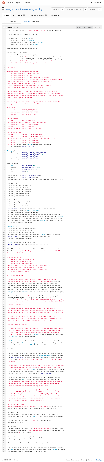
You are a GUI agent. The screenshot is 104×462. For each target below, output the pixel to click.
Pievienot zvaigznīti (74, 9)
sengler (10, 9)
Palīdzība (27, 2)
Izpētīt (18, 2)
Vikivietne (55, 15)
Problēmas (19, 15)
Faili (6, 15)
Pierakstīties (96, 2)
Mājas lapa (98, 460)
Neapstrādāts (88, 27)
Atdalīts (93, 9)
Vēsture (79, 27)
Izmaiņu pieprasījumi (38, 15)
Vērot (56, 9)
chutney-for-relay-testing (29, 9)
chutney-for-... (27, 21)
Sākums (10, 2)
